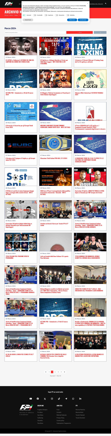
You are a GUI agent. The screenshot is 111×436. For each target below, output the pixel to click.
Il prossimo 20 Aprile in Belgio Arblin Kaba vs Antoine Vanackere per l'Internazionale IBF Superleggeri (19, 226)
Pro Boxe (40, 414)
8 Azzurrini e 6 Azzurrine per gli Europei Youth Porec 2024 (19, 127)
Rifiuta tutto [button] (72, 19)
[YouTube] (31, 400)
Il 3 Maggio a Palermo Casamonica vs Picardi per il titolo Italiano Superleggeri (55, 94)
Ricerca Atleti (80, 414)
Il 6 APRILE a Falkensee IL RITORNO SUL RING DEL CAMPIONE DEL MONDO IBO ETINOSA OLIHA (20, 61)
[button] (88, 3)
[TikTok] (59, 400)
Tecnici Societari (81, 420)
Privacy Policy (61, 420)
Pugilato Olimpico (42, 411)
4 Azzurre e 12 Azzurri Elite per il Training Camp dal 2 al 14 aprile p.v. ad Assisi (89, 61)
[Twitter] (45, 400)
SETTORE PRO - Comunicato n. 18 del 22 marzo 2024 (54, 324)
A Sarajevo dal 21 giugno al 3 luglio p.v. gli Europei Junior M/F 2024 (20, 160)
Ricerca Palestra (81, 411)
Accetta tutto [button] (83, 19)
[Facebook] (38, 400)
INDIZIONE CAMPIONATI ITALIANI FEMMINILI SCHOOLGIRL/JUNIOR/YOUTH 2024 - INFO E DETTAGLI (55, 127)
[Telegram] (66, 400)
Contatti (59, 414)
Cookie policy (61, 423)
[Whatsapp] (73, 400)
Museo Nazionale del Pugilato (94, 3)
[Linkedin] (80, 400)
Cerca (80, 32)
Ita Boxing (40, 420)
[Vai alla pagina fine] (64, 373)
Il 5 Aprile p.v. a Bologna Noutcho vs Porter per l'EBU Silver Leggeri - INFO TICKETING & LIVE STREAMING (54, 62)
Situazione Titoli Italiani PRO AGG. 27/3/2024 (53, 159)
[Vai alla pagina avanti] (61, 373)
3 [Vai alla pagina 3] (58, 373)
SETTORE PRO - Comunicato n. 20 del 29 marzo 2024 (19, 94)
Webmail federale (62, 417)
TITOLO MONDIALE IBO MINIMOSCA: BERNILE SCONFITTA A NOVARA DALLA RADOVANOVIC (87, 258)
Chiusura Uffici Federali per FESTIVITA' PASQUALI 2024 (89, 94)
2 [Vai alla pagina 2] (55, 373)
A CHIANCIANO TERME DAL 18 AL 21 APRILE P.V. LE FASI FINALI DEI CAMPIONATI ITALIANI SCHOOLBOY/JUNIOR (89, 160)
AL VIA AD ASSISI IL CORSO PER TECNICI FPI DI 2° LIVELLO (20, 357)
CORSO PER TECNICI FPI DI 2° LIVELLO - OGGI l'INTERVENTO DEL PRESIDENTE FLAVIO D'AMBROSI (89, 291)
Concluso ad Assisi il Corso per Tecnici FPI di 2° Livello (54, 225)
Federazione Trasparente (64, 425)
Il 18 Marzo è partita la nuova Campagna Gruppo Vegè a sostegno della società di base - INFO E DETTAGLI (20, 193)
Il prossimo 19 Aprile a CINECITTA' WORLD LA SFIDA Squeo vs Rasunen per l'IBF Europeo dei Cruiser (89, 193)
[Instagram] (52, 400)
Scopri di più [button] (28, 19)
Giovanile (40, 423)
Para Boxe (40, 425)
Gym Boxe (40, 417)
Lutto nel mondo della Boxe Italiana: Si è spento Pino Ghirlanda (54, 258)
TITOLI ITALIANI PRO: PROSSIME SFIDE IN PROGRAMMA (17, 258)
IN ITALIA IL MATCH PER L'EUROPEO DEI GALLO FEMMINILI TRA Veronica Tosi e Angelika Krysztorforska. (53, 357)
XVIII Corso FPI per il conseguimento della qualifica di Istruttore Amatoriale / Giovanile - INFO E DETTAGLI (55, 193)
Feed (58, 411)
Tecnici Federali (81, 417)
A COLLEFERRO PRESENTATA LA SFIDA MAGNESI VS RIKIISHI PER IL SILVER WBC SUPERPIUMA (89, 357)
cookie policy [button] (67, 7)
